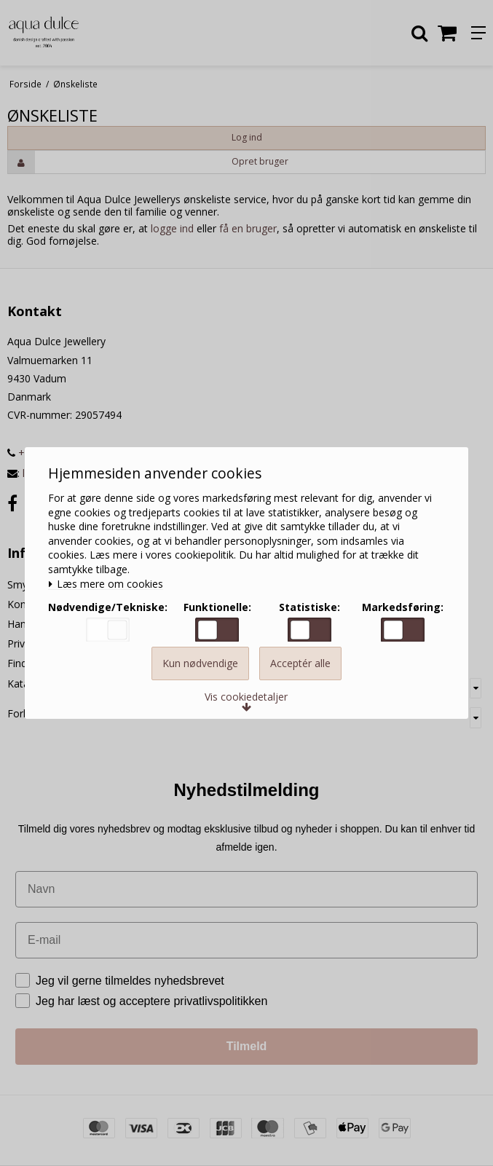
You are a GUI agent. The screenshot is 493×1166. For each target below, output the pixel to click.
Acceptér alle (300, 670)
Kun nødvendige (200, 670)
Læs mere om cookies (109, 580)
